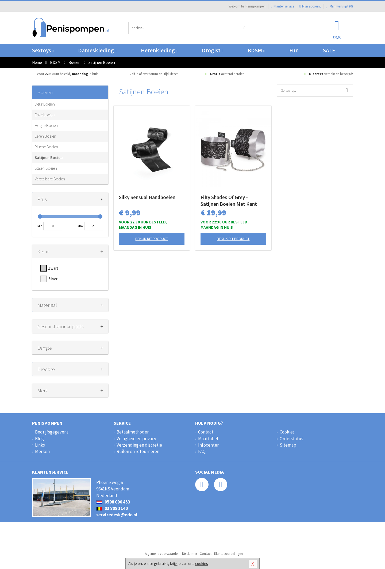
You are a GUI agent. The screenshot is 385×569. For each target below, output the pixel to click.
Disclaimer (189, 553)
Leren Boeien (45, 136)
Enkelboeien (45, 114)
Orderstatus (291, 439)
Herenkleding (159, 50)
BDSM (256, 50)
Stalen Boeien (46, 168)
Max (80, 226)
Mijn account (310, 6)
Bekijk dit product (151, 238)
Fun (294, 50)
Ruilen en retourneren (138, 451)
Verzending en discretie (139, 445)
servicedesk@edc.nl (116, 515)
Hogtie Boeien (46, 125)
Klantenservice (282, 6)
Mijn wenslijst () (339, 6)
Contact (205, 432)
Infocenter (208, 445)
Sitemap (288, 445)
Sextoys (42, 50)
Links (40, 445)
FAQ (202, 451)
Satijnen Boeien (49, 157)
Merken (42, 451)
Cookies (287, 432)
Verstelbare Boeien (50, 178)
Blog (39, 439)
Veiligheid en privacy (136, 439)
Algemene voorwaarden (162, 553)
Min (40, 226)
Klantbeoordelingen (228, 553)
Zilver (52, 278)
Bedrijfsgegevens (51, 432)
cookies (201, 563)
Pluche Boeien (46, 146)
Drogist (212, 50)
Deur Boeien (45, 104)
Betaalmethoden (133, 432)
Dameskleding (97, 50)
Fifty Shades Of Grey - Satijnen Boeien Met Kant (229, 200)
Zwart (53, 268)
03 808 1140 (112, 508)
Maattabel (208, 439)
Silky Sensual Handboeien (147, 197)
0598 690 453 (113, 502)
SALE (329, 50)
